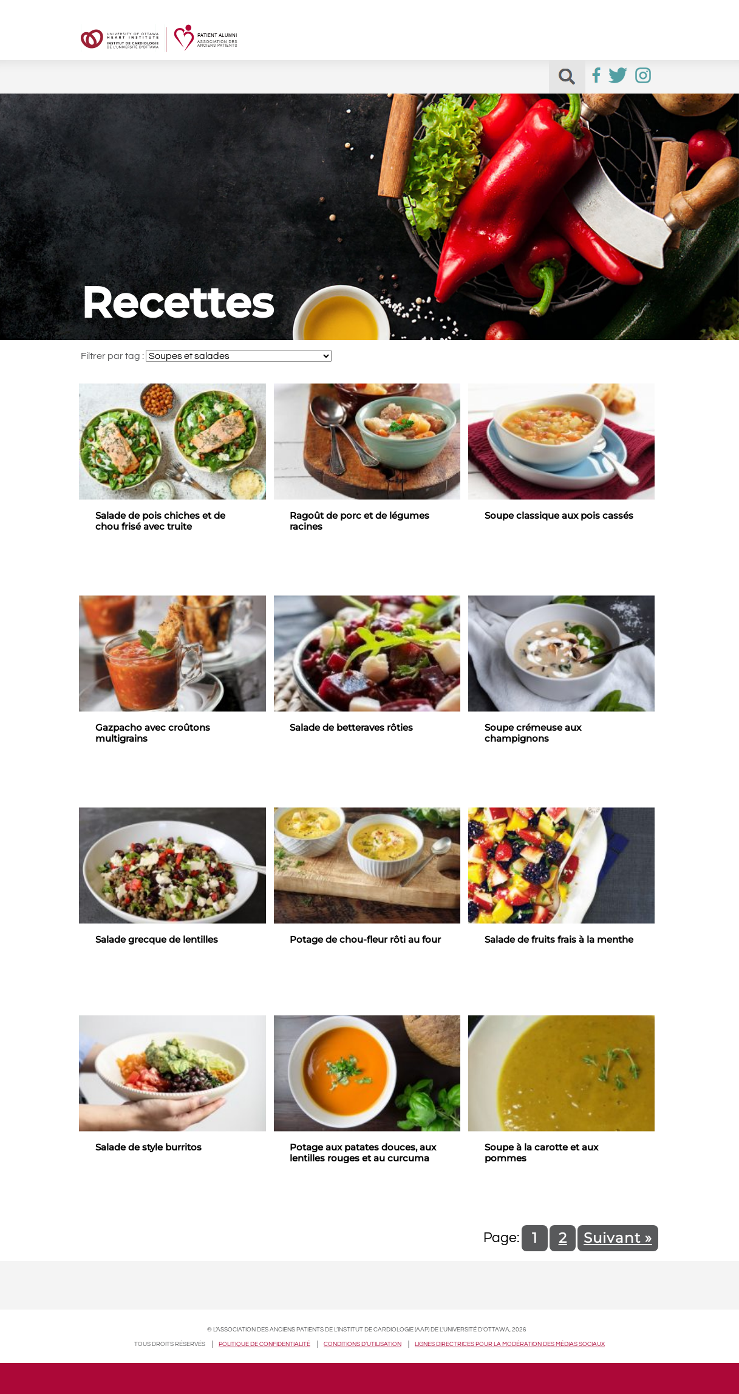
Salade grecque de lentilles (156, 939)
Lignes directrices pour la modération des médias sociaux (510, 1344)
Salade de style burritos (148, 1147)
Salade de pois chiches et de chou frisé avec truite (160, 521)
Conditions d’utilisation (362, 1344)
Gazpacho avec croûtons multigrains (152, 733)
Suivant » (618, 1237)
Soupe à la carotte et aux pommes (541, 1153)
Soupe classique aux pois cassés (559, 515)
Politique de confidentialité (264, 1344)
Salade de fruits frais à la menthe (559, 939)
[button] (567, 77)
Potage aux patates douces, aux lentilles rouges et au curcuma (363, 1153)
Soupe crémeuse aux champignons (533, 733)
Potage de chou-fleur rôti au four (365, 939)
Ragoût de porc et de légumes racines (359, 521)
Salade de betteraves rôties (351, 727)
